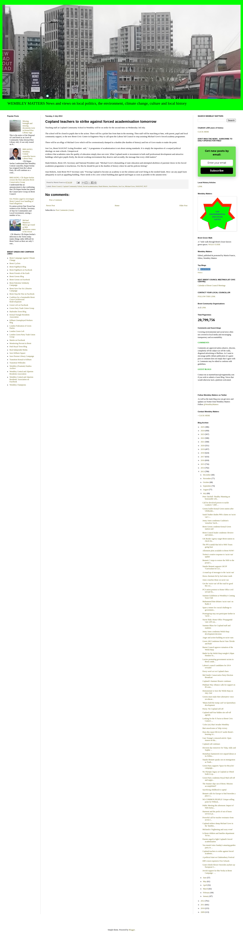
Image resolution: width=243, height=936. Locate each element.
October (206, 482)
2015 (203, 464)
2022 (203, 438)
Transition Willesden (17, 363)
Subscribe (217, 170)
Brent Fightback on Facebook (21, 270)
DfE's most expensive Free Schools (215, 861)
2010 (203, 908)
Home (117, 205)
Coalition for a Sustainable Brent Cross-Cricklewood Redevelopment (22, 299)
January (206, 896)
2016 (203, 460)
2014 (203, 468)
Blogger (132, 930)
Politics (200, 272)
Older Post (183, 205)
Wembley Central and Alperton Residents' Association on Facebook (21, 379)
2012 (203, 901)
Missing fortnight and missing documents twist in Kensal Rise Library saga (29, 127)
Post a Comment (55, 200)
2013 (203, 471)
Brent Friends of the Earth (19, 273)
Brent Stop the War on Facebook (22, 294)
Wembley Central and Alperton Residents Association (21, 372)
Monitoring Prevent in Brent (20, 343)
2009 (203, 912)
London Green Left (17, 331)
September (207, 486)
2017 (203, 457)
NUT (145, 186)
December (207, 475)
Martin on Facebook (17, 340)
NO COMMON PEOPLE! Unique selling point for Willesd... (218, 800)
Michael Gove (130, 186)
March (205, 889)
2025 (203, 427)
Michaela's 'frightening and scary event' (217, 829)
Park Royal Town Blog (18, 346)
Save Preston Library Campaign (22, 356)
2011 (203, 905)
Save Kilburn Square (17, 353)
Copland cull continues (211, 744)
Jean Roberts (113, 186)
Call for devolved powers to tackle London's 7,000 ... (215, 504)
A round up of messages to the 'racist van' (218, 572)
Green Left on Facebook (19, 305)
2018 (203, 453)
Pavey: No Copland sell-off (212, 709)
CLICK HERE (203, 132)
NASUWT (139, 186)
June (205, 878)
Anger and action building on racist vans (217, 638)
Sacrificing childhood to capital (214, 790)
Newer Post (50, 205)
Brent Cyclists (15, 263)
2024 (203, 431)
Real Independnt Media (18, 350)
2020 (203, 445)
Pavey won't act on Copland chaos (215, 671)
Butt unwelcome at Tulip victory (214, 728)
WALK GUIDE (214, 244)
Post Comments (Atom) (65, 210)
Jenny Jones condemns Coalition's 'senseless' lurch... (215, 522)
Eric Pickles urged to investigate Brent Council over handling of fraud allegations (22, 201)
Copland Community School (72, 186)
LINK (200, 186)
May (205, 881)
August (206, 490)
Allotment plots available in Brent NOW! (218, 551)
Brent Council (57, 186)
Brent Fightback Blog (18, 267)
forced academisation (90, 186)
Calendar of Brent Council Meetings (212, 285)
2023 (203, 434)
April (205, 885)
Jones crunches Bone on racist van (215, 580)
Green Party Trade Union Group (22, 308)
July (205, 493)
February (206, 892)
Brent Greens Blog (17, 276)
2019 (203, 449)
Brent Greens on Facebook (20, 280)
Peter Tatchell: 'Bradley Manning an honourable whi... (216, 498)
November (207, 478)
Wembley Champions (18, 385)
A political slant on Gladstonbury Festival (218, 857)
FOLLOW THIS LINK (206, 296)
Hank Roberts (103, 186)
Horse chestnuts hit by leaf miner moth (217, 576)
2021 (203, 442)
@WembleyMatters (211, 404)
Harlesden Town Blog (18, 311)
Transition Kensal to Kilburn (20, 359)
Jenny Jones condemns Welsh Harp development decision (215, 632)
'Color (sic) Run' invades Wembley (215, 724)
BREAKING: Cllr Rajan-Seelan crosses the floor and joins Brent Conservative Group (22, 179)
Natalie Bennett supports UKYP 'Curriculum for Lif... (214, 567)
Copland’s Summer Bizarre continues (216, 681)
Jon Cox (121, 186)
